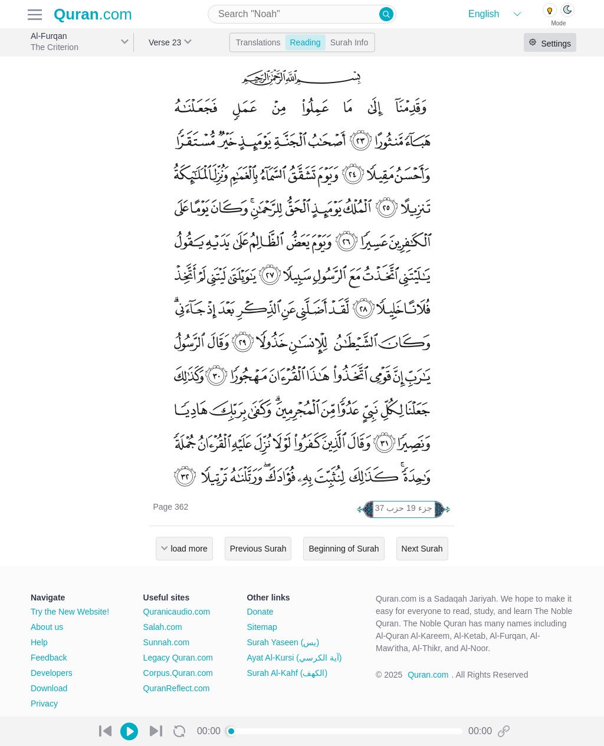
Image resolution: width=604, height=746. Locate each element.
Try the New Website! (70, 611)
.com (93, 14)
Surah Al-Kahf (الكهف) (287, 673)
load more (188, 548)
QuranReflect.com (176, 688)
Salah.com (162, 627)
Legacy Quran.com (178, 657)
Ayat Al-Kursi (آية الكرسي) (294, 657)
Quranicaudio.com (177, 611)
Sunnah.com (166, 642)
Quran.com (428, 674)
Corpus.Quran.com (178, 673)
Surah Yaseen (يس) (283, 642)
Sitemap (262, 627)
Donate (260, 611)
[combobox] (302, 14)
